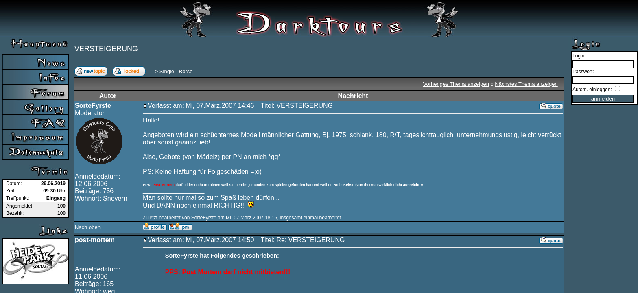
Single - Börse (176, 71)
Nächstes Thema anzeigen (526, 84)
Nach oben (88, 227)
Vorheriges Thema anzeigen (456, 84)
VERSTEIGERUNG (106, 49)
